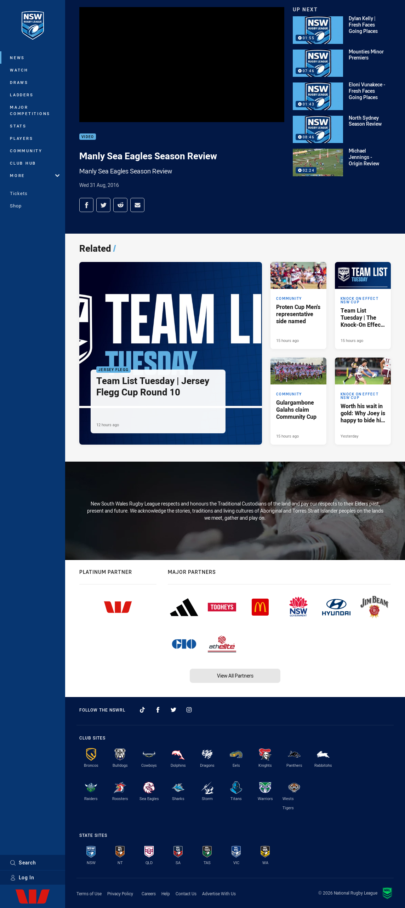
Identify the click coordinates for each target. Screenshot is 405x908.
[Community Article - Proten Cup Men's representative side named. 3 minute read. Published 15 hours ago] (298, 305)
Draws (19, 82)
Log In (22, 877)
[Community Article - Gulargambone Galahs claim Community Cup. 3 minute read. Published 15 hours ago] (298, 401)
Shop (16, 205)
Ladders (21, 94)
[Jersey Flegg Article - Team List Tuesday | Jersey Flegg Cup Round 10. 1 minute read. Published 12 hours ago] (170, 353)
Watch (19, 70)
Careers (149, 893)
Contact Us (186, 893)
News (17, 57)
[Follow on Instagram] (189, 709)
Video (87, 137)
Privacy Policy (120, 893)
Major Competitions (30, 110)
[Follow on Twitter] (173, 709)
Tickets (19, 193)
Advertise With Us (219, 893)
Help (165, 893)
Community (26, 150)
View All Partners (235, 675)
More (34, 175)
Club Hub (23, 163)
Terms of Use (89, 893)
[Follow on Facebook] (158, 709)
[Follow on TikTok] (142, 709)
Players (21, 138)
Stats (18, 126)
